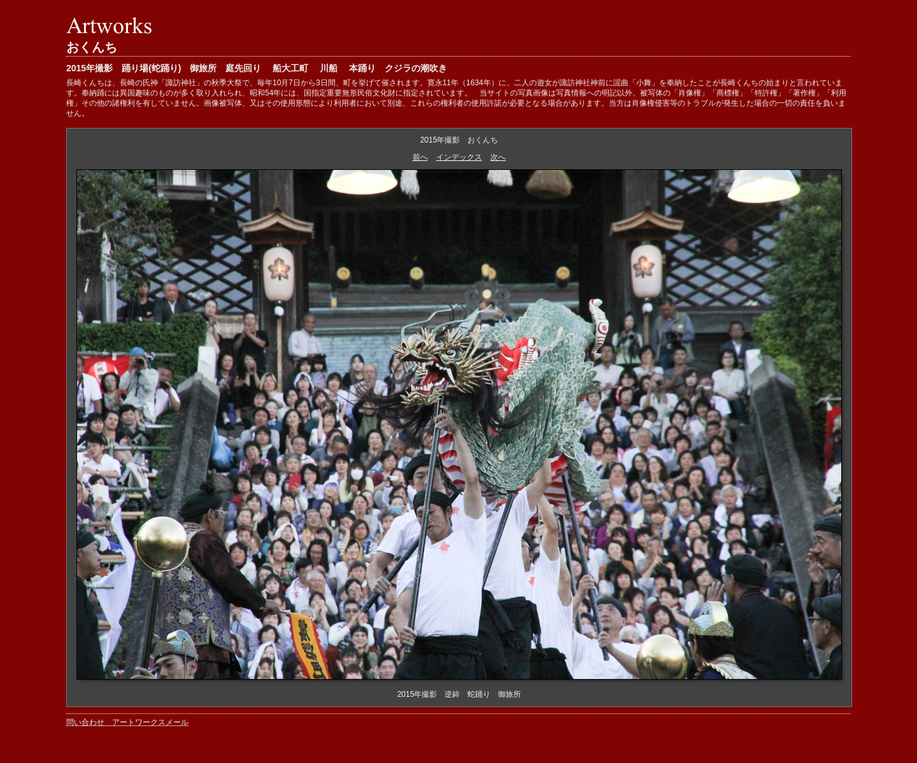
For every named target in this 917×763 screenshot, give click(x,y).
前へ (420, 157)
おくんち (91, 47)
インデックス (459, 157)
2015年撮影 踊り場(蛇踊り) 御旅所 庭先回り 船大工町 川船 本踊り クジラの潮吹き (256, 68)
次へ (498, 157)
